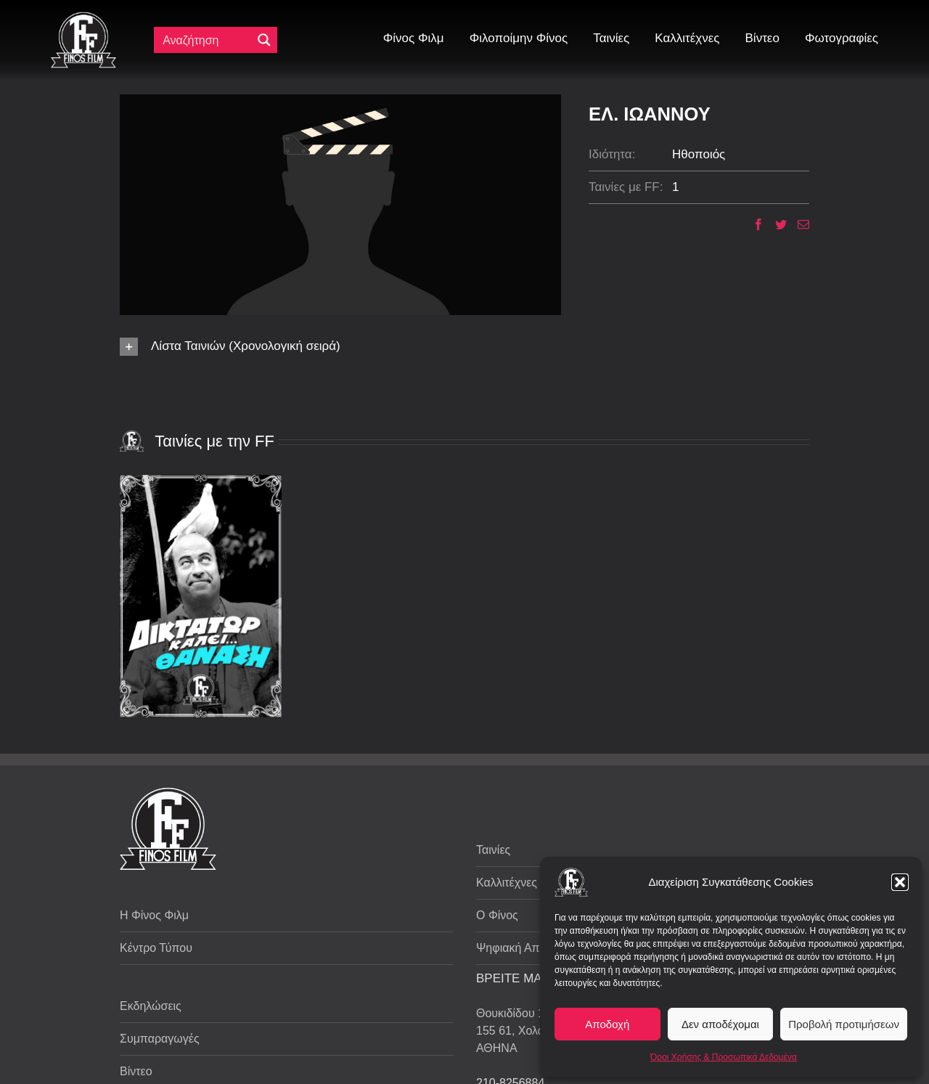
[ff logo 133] (83, 18)
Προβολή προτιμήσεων (843, 1024)
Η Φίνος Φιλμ (154, 915)
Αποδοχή (607, 1024)
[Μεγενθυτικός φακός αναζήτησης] (264, 40)
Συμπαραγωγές (160, 1038)
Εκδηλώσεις (150, 1006)
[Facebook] (753, 224)
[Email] (798, 224)
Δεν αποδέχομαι (720, 1024)
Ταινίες (493, 850)
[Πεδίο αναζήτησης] (206, 40)
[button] (900, 882)
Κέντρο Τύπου (156, 948)
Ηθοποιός (698, 154)
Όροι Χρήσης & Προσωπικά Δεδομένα (723, 1057)
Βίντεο (136, 1071)
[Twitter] (775, 224)
